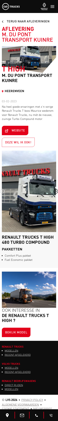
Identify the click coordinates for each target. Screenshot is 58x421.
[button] (2, 191)
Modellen (11, 350)
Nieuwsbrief (42, 408)
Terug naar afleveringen (25, 21)
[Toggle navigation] (52, 6)
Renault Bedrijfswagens (19, 380)
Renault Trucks (13, 346)
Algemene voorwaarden (20, 404)
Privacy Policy (32, 400)
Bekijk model (16, 332)
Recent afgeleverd (18, 354)
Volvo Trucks (11, 363)
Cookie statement (15, 408)
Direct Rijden (14, 385)
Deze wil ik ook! (18, 142)
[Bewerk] (7, 415)
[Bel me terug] (51, 415)
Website (15, 130)
